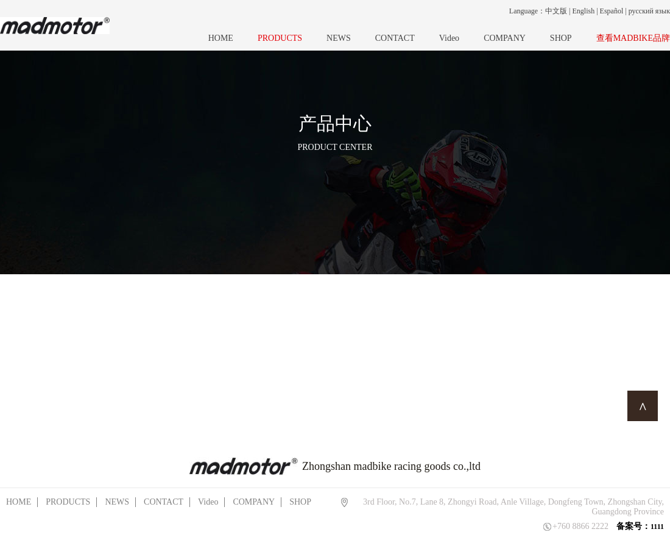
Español (612, 11)
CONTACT (395, 38)
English (584, 11)
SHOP (561, 38)
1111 (657, 526)
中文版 (556, 11)
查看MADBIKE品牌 (633, 38)
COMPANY (505, 38)
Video (449, 38)
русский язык (649, 11)
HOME (220, 38)
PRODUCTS (280, 38)
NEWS (338, 38)
